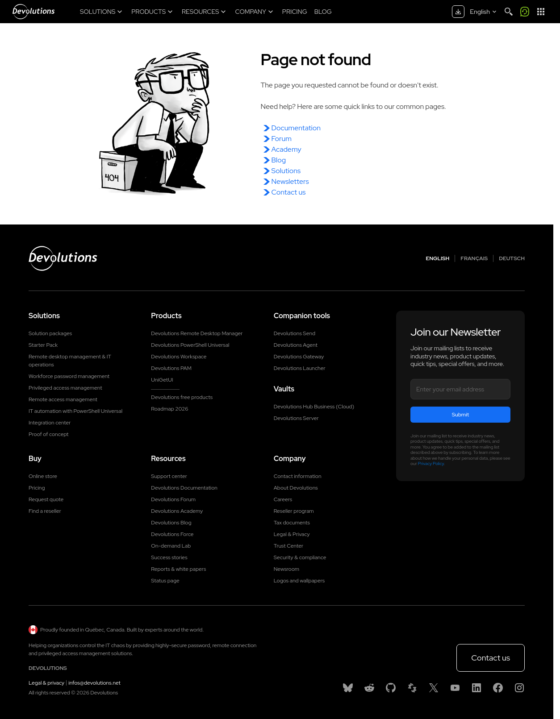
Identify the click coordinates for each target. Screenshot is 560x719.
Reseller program (294, 511)
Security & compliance (300, 557)
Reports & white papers (178, 569)
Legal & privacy (46, 682)
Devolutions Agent (296, 345)
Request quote (46, 499)
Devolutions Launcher (300, 368)
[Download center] (458, 11)
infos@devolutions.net (94, 682)
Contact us (289, 192)
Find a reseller (45, 511)
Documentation (296, 128)
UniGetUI (162, 379)
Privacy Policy (431, 463)
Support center (169, 476)
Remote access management (63, 399)
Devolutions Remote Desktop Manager (196, 333)
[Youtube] (455, 687)
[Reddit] (369, 687)
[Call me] (525, 11)
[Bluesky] (348, 687)
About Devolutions (296, 487)
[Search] (509, 11)
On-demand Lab (171, 545)
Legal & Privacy (292, 534)
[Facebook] (498, 687)
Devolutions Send (294, 333)
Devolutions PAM (171, 368)
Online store (43, 476)
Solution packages (50, 333)
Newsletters (290, 181)
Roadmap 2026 (169, 408)
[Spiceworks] (412, 687)
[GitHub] (390, 687)
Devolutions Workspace (178, 356)
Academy (286, 149)
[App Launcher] (541, 11)
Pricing (37, 487)
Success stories (169, 557)
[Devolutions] (33, 11)
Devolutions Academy (177, 511)
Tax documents (292, 522)
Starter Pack (43, 345)
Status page (165, 580)
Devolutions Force (172, 534)
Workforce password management (69, 376)
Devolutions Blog (171, 522)
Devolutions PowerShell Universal (190, 345)
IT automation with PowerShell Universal (75, 411)
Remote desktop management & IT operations (70, 360)
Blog (279, 160)
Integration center (50, 422)
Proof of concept (49, 434)
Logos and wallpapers (299, 580)
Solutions (286, 170)
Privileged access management (65, 387)
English (438, 258)
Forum (282, 138)
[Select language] (484, 11)
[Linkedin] (476, 687)
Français (474, 258)
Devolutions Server (296, 418)
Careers (283, 499)
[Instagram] (519, 687)
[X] (433, 687)
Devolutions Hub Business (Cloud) (314, 406)
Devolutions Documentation (184, 487)
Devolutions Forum (173, 499)
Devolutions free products (182, 397)
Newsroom (286, 569)
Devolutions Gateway (299, 356)
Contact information (298, 476)
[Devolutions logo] (63, 258)
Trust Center (288, 545)
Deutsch (512, 258)
